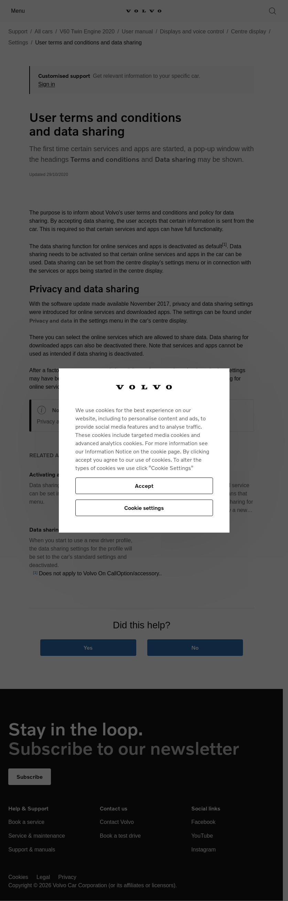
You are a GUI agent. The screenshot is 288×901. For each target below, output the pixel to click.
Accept (144, 485)
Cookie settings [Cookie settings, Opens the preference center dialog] (144, 507)
